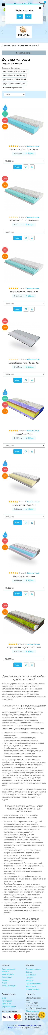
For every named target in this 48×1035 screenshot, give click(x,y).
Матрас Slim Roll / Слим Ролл (24, 505)
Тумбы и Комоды (9, 986)
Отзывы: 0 (22, 217)
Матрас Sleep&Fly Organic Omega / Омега (24, 648)
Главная (6, 45)
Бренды (29, 972)
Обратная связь (32, 1011)
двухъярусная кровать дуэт (14, 84)
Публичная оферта (33, 983)
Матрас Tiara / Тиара (24, 434)
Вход (4, 998)
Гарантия (29, 978)
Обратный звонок (9, 1007)
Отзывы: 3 (22, 431)
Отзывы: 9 (22, 573)
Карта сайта (31, 986)
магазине (5, 949)
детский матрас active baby (14, 75)
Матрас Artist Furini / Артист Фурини (24, 221)
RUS (28, 17)
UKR (20, 17)
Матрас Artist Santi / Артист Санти (24, 292)
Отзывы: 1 (22, 288)
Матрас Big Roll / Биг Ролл (24, 576)
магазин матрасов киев (12, 88)
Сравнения (6, 1004)
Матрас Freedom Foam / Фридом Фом (24, 363)
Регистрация (7, 1001)
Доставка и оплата (33, 969)
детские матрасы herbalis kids (15, 71)
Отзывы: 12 (22, 644)
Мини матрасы (8, 974)
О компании (31, 975)
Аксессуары (7, 977)
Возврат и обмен (33, 989)
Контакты (29, 981)
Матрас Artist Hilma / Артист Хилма (24, 149)
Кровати (5, 980)
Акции (4, 983)
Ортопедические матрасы (24, 45)
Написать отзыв (33, 146)
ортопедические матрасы (19, 729)
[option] (24, 32)
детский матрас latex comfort (14, 80)
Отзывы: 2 (22, 146)
